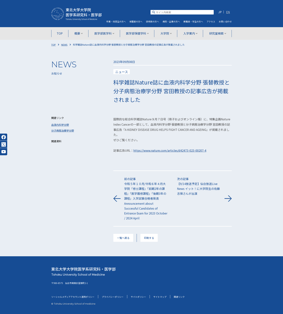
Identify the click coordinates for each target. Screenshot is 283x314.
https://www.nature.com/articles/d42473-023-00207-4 (169, 150)
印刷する (149, 238)
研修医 (152, 21)
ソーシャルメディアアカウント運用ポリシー (72, 296)
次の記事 (199, 186)
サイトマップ (159, 296)
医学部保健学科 (137, 33)
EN (228, 11)
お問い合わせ (225, 21)
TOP (60, 33)
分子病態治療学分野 (62, 130)
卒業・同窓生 (116, 21)
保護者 (135, 21)
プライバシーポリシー (112, 296)
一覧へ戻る (123, 238)
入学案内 (190, 33)
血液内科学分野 (60, 125)
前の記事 (146, 199)
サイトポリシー (138, 296)
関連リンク (179, 296)
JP (220, 11)
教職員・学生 (193, 21)
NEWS (64, 44)
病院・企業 (171, 21)
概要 (78, 33)
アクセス (211, 21)
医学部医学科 (104, 33)
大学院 (166, 33)
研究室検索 (217, 33)
